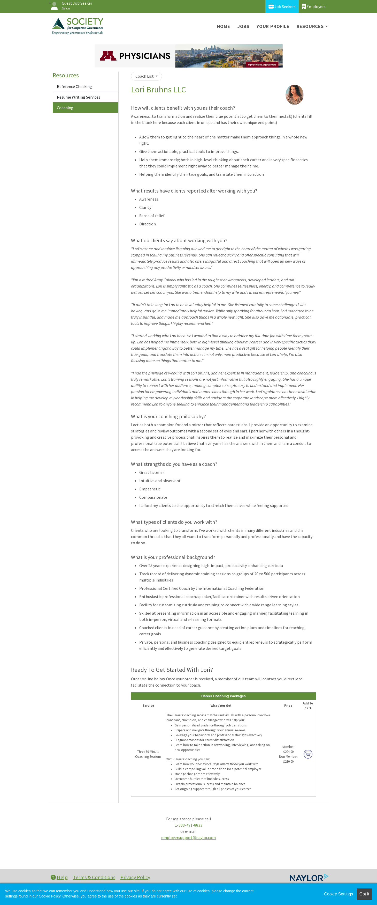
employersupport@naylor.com (188, 837)
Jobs (243, 26)
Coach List (145, 76)
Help (59, 877)
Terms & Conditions (94, 877)
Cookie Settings (338, 894)
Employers (314, 6)
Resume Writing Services (78, 97)
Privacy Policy (135, 877)
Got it (364, 894)
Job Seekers (282, 6)
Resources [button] (310, 26)
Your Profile (273, 26)
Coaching (65, 107)
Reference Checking (74, 86)
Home (223, 26)
